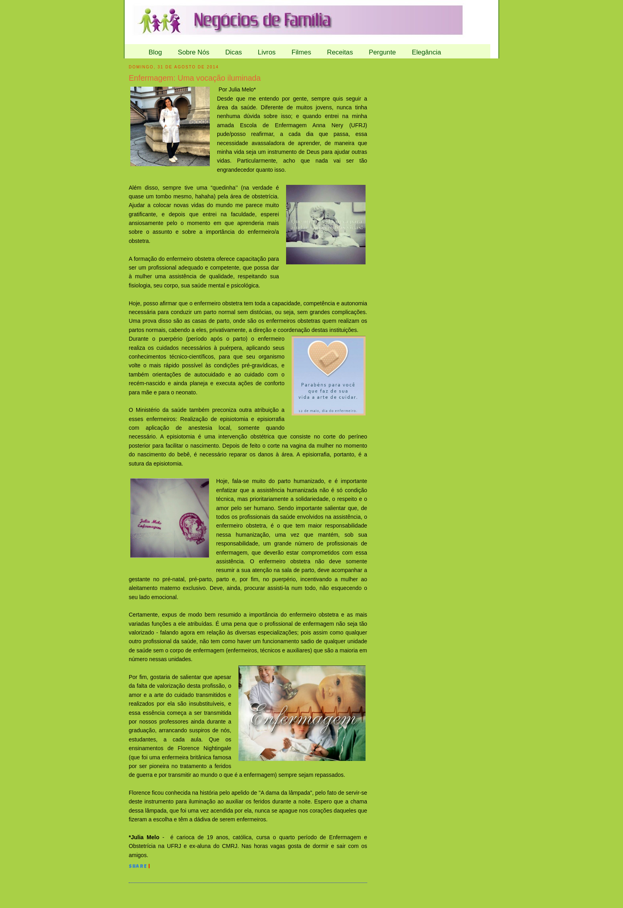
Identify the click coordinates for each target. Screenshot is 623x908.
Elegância (426, 52)
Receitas (340, 52)
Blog (155, 52)
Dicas (233, 52)
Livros (267, 52)
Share (138, 867)
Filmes (301, 52)
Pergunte (382, 52)
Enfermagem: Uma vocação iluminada (195, 78)
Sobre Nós (193, 52)
